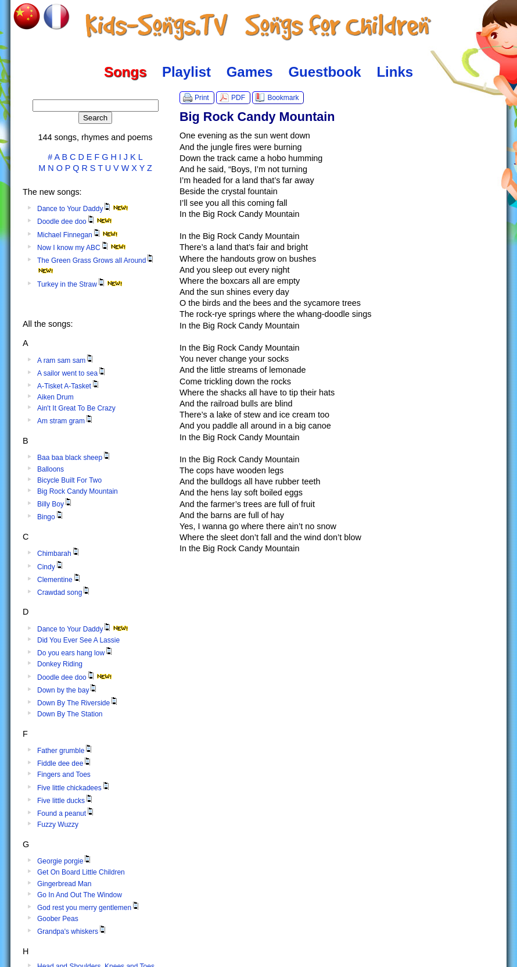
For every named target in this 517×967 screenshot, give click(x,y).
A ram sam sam (66, 360)
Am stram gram (65, 421)
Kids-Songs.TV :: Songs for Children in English (258, 26)
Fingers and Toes (64, 774)
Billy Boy (55, 504)
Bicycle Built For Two (69, 480)
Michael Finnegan (77, 235)
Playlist (186, 72)
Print (202, 98)
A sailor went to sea (72, 373)
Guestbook (324, 72)
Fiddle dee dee (64, 763)
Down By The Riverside (78, 703)
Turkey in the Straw (80, 284)
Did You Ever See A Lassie (78, 640)
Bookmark (283, 98)
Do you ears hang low (75, 653)
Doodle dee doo (74, 221)
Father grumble (65, 751)
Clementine (59, 580)
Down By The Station (70, 714)
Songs (125, 72)
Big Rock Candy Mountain (77, 491)
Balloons (50, 469)
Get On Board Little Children (81, 872)
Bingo (50, 517)
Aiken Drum (55, 397)
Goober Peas (57, 919)
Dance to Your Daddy (82, 209)
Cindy (50, 567)
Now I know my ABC (81, 248)
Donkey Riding (59, 664)
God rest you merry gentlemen (89, 908)
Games (250, 72)
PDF (238, 98)
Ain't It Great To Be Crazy (76, 408)
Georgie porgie (64, 861)
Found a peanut (66, 813)
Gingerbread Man (64, 884)
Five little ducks (65, 801)
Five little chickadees (74, 788)
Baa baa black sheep (74, 458)
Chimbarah (59, 553)
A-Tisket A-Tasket (68, 386)
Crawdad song (64, 592)
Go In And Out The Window (79, 895)
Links (394, 72)
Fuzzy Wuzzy (57, 824)
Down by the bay (67, 690)
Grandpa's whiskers (72, 931)
